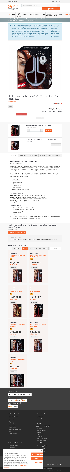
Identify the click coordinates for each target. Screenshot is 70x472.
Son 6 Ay (31, 248)
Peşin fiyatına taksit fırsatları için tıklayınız (52, 111)
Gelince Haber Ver (56, 144)
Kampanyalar (40, 416)
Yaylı (43, 14)
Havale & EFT (40, 434)
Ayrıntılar (13, 155)
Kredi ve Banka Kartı (41, 430)
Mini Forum (23, 155)
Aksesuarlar (11, 420)
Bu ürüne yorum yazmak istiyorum (17, 232)
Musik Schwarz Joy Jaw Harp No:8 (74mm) (17, 360)
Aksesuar (25, 14)
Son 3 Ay (38, 248)
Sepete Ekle (49, 130)
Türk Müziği (55, 15)
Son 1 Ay (45, 248)
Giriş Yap (58, 1)
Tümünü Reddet (38, 458)
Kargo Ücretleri (40, 422)
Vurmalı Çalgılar (12, 423)
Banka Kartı (39, 432)
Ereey (60, 464)
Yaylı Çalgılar (12, 425)
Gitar (13, 14)
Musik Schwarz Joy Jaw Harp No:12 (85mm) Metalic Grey (41, 139)
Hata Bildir (33, 155)
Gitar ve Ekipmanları (13, 416)
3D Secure (39, 428)
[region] (23, 459)
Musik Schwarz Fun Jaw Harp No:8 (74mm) (38, 325)
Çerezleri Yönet (38, 462)
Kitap (60, 14)
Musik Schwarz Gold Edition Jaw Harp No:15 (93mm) (17, 290)
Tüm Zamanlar (16, 248)
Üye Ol (52, 1)
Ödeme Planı (40, 436)
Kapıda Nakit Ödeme (42, 438)
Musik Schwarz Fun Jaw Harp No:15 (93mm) (38, 256)
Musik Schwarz (12, 101)
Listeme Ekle (40, 118)
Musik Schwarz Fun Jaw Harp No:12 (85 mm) (17, 256)
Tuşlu (32, 14)
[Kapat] (41, 450)
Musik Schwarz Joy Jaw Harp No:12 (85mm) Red (38, 125)
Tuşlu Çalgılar (12, 422)
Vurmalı (37, 14)
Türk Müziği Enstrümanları (15, 429)
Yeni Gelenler (40, 420)
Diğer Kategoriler (13, 433)
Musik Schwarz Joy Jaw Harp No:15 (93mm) (17, 325)
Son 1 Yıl (25, 248)
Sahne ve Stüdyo (18, 15)
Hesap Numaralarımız (42, 440)
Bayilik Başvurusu (41, 423)
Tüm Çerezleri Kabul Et (38, 454)
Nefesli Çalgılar (49, 15)
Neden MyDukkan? (13, 445)
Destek (42, 155)
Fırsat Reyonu (40, 418)
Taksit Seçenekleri (54, 155)
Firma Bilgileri (12, 447)
